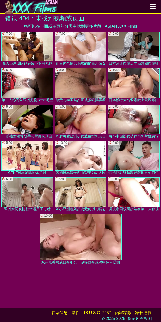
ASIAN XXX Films (121, 26)
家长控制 (143, 313)
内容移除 (123, 313)
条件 (75, 313)
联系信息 (59, 313)
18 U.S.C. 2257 (97, 313)
